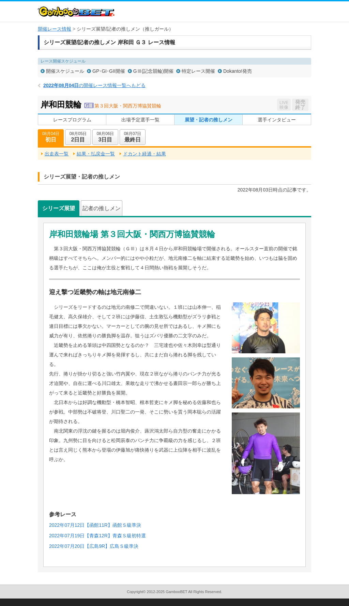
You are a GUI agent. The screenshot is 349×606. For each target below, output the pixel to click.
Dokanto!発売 (237, 71)
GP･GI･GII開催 (108, 71)
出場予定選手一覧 (140, 119)
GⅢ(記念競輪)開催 (153, 71)
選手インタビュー (277, 119)
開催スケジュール (65, 71)
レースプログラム (72, 119)
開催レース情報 (54, 29)
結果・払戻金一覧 (96, 153)
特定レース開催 (198, 71)
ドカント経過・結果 (144, 153)
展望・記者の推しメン (208, 119)
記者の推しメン (101, 208)
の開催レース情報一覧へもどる (94, 85)
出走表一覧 (57, 153)
